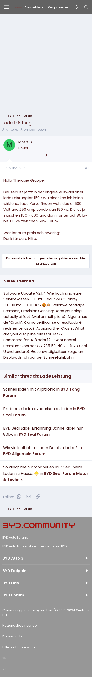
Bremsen (11, 310)
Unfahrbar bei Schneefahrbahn (46, 357)
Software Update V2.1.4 (24, 293)
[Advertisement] (46, 62)
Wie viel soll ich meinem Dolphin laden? (40, 448)
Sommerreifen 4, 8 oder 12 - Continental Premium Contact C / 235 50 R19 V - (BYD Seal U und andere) (45, 345)
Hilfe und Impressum (18, 647)
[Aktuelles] (76, 7)
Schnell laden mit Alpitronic (29, 389)
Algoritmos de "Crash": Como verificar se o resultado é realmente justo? (45, 322)
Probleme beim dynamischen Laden (37, 408)
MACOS (12, 130)
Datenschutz (12, 636)
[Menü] (6, 7)
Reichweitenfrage (69, 304)
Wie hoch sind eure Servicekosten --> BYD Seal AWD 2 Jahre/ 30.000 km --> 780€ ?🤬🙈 (42, 299)
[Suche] (86, 7)
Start (6, 658)
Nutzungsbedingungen (20, 625)
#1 (87, 167)
